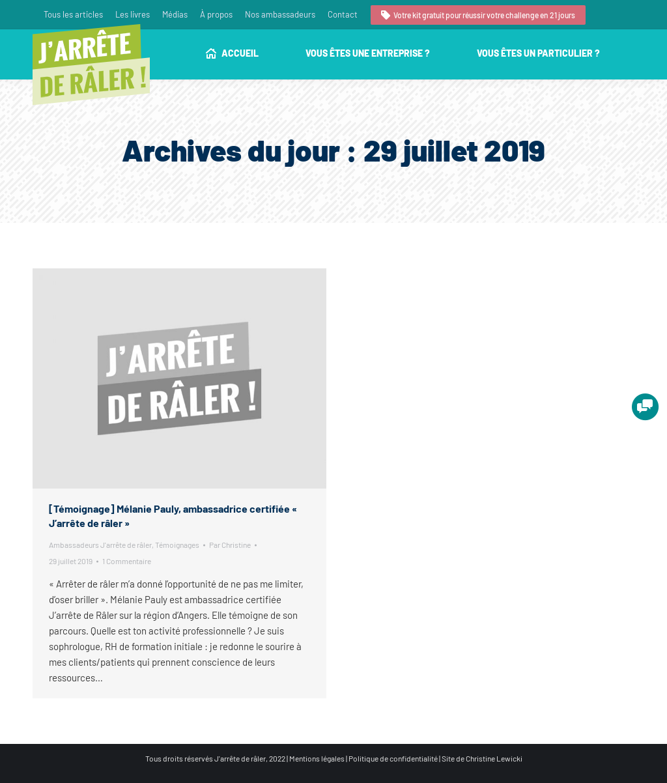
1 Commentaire (126, 560)
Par (230, 544)
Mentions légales (317, 758)
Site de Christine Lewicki (482, 758)
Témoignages (177, 544)
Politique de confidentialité (393, 758)
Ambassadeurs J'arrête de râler (100, 544)
